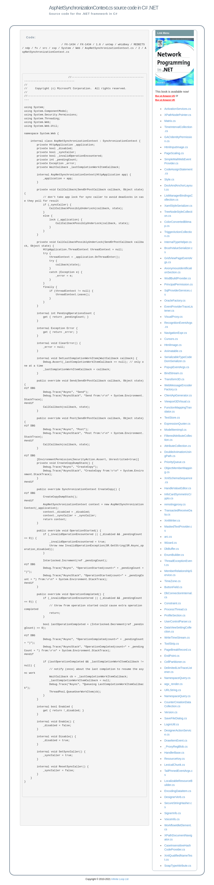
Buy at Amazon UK (165, 100)
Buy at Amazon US (165, 96)
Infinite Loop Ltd (119, 879)
